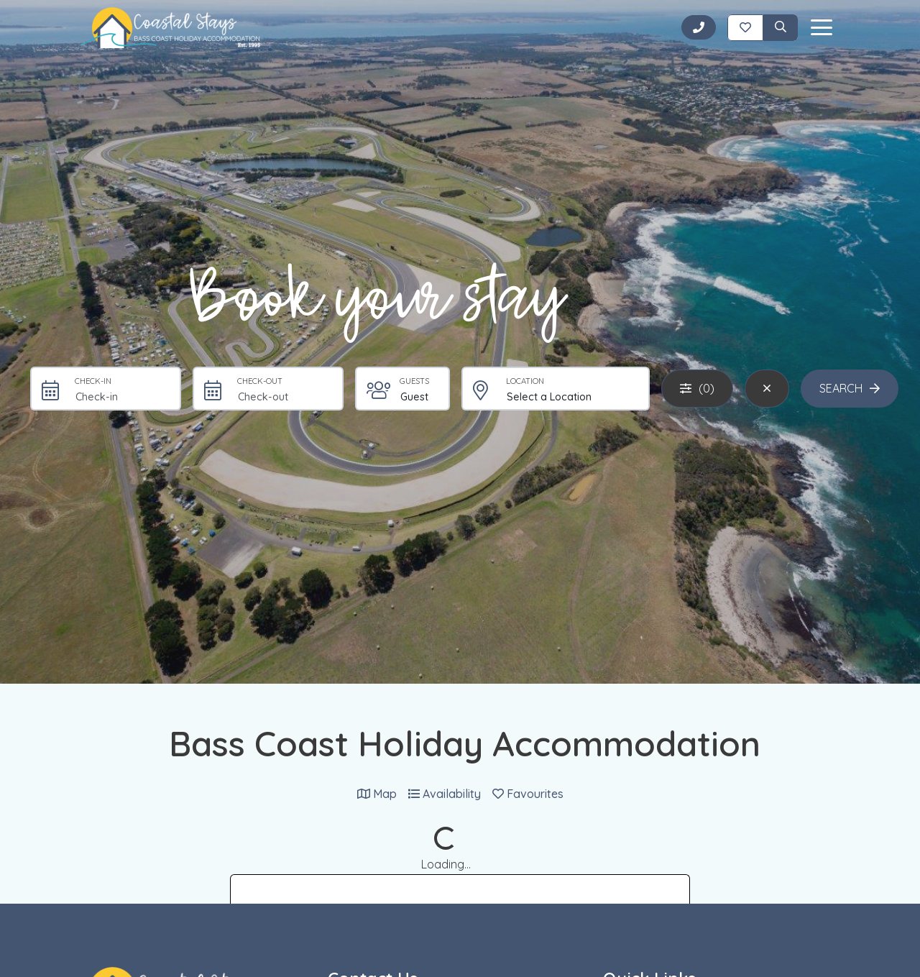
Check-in (93, 381)
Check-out (259, 381)
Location (525, 381)
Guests (414, 381)
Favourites (528, 793)
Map (377, 793)
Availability (444, 793)
